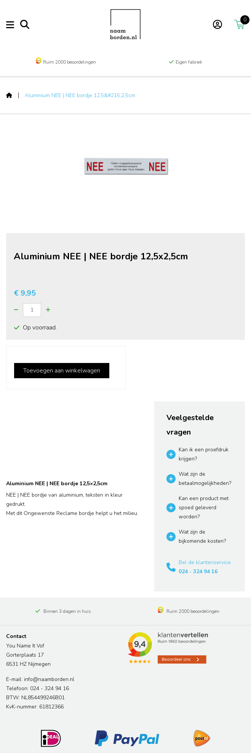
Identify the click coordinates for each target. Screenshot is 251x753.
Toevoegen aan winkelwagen (61, 370)
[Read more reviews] (167, 648)
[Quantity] (32, 310)
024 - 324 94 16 (198, 571)
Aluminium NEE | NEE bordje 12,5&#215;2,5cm (80, 95)
